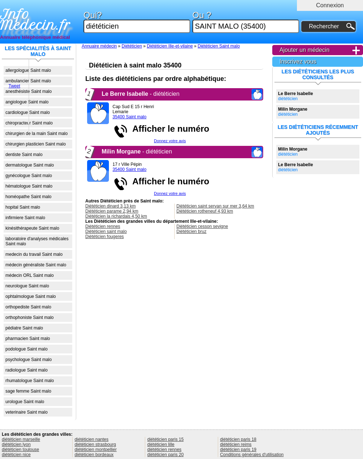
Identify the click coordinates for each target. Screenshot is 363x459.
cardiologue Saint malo (27, 112)
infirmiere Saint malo (25, 217)
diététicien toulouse (20, 449)
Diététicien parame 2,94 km (111, 211)
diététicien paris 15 (165, 439)
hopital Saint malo (22, 207)
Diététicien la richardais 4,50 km (116, 216)
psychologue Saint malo (28, 359)
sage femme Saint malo (28, 391)
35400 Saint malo (129, 116)
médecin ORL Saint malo (29, 275)
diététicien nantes (91, 439)
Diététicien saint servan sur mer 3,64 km (215, 206)
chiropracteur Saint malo (29, 123)
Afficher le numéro (168, 129)
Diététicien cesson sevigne (202, 226)
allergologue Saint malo (28, 70)
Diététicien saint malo (106, 231)
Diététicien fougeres (104, 236)
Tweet (14, 86)
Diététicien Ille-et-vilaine (170, 46)
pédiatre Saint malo (24, 328)
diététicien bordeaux (93, 454)
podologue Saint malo (26, 349)
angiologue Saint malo (27, 101)
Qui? (136, 22)
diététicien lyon (16, 444)
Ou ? (245, 22)
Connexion (330, 5)
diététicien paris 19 (238, 449)
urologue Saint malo (24, 401)
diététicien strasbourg (95, 444)
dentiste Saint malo (23, 154)
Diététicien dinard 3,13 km (110, 206)
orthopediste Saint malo (28, 307)
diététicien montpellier (95, 449)
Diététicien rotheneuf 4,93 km (204, 211)
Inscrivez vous (298, 61)
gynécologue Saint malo (28, 175)
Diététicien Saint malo (219, 46)
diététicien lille (161, 444)
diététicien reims (236, 444)
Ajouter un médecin (305, 50)
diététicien (295, 96)
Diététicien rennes (102, 226)
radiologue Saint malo (26, 370)
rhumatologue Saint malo (29, 380)
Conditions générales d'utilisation (252, 454)
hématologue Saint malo (28, 186)
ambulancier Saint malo (28, 80)
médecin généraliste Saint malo (35, 264)
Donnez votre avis (170, 141)
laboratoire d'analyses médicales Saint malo (37, 241)
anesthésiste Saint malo (28, 91)
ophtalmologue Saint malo (30, 296)
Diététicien (132, 46)
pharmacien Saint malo (27, 338)
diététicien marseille (21, 439)
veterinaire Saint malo (26, 412)
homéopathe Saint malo (28, 196)
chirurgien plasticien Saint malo (35, 144)
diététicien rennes (164, 449)
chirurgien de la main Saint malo (36, 133)
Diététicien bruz (191, 231)
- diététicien (140, 94)
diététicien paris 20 (165, 454)
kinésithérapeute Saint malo (32, 228)
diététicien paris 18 (238, 439)
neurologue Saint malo (27, 285)
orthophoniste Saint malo (29, 317)
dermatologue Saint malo (29, 165)
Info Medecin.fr (35, 20)
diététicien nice (16, 454)
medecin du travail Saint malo (33, 254)
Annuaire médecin (99, 46)
